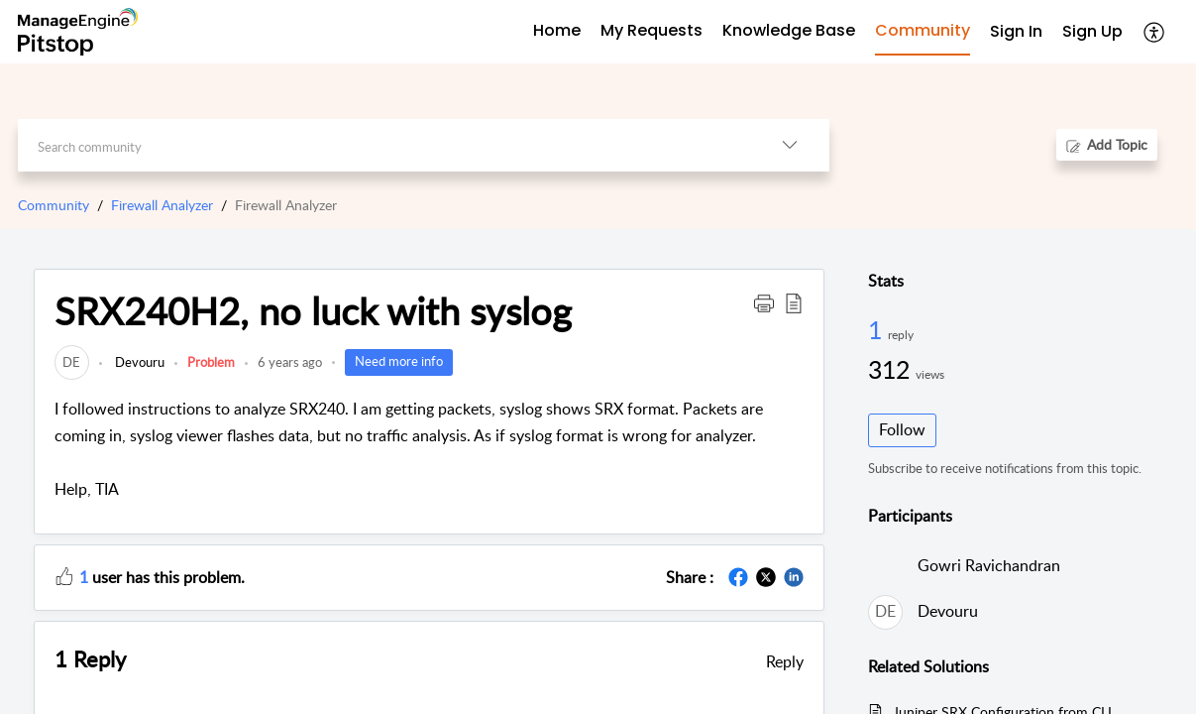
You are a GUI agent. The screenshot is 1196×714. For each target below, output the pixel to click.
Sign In (1016, 31)
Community (53, 204)
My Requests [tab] (651, 30)
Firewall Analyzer (162, 204)
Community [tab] (922, 30)
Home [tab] (557, 30)
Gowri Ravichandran (989, 565)
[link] (71, 362)
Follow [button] (902, 429)
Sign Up (1092, 31)
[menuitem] (1016, 32)
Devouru (138, 362)
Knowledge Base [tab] (788, 30)
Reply (785, 661)
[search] (384, 145)
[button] (1155, 32)
